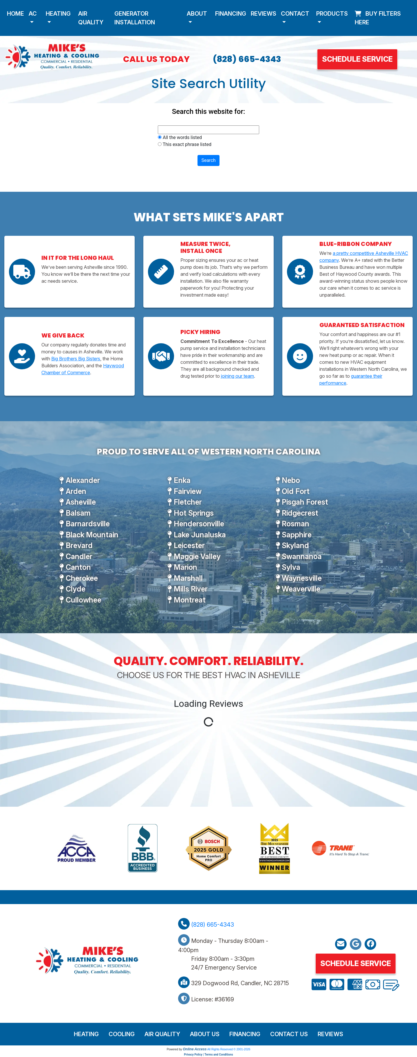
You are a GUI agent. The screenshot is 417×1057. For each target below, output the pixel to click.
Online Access (194, 1049)
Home (15, 13)
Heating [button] (58, 13)
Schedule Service (357, 59)
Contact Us (289, 1034)
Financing (230, 13)
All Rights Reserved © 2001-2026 (228, 1049)
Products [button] (332, 13)
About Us (205, 1034)
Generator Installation (134, 18)
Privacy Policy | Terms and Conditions (208, 1054)
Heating (86, 1034)
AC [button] (33, 13)
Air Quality (90, 18)
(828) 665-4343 (247, 59)
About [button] (197, 13)
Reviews (263, 13)
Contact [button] (295, 13)
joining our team (237, 376)
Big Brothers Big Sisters (75, 359)
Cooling (122, 1034)
